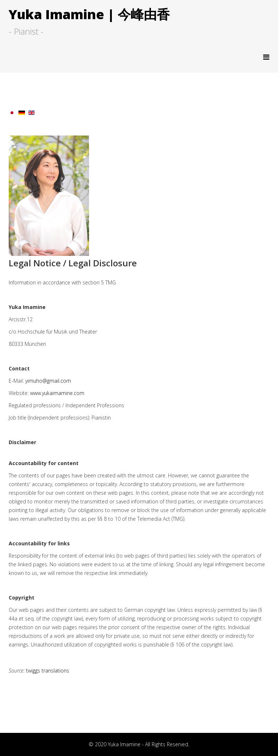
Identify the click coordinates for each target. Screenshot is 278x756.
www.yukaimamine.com (57, 393)
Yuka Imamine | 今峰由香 (89, 14)
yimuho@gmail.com (48, 380)
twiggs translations (47, 670)
